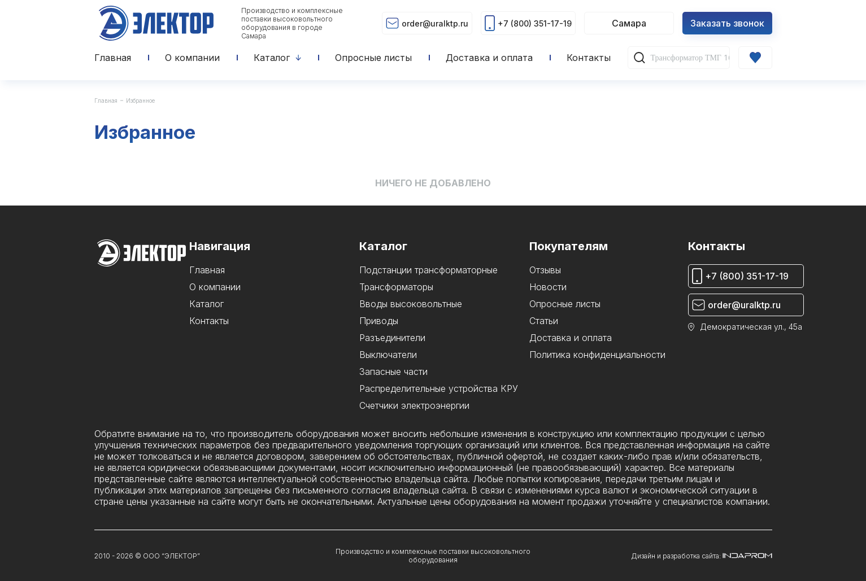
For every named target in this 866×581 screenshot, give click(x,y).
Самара (629, 23)
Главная (106, 100)
